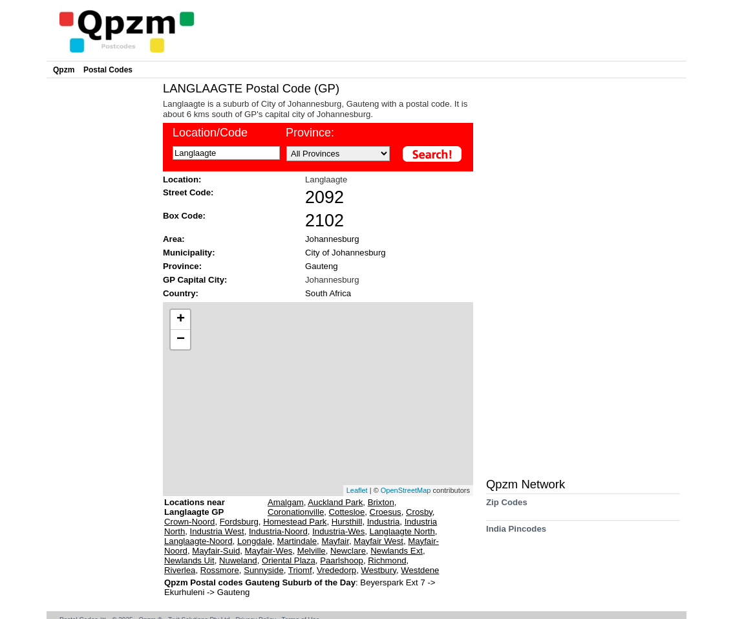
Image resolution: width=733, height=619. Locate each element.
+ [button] (180, 319)
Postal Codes (108, 69)
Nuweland (238, 560)
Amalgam (286, 502)
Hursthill (347, 522)
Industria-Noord (278, 531)
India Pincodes (516, 533)
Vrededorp (336, 570)
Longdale (254, 541)
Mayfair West (378, 541)
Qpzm (63, 69)
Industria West (217, 531)
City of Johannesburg (345, 252)
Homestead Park (294, 522)
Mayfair (335, 541)
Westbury (378, 570)
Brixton (381, 502)
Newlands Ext (396, 551)
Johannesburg (332, 239)
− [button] (180, 339)
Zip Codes (506, 506)
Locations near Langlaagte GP (194, 507)
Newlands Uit (189, 560)
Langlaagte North (402, 531)
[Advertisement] (101, 275)
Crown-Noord (189, 522)
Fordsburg (239, 522)
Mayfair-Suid (216, 551)
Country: (180, 293)
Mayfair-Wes (269, 551)
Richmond (387, 560)
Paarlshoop (341, 560)
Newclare (348, 551)
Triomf (300, 570)
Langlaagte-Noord (198, 541)
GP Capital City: (195, 280)
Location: (182, 179)
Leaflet (357, 490)
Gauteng (321, 266)
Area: (174, 239)
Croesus (385, 512)
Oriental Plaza (288, 560)
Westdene (420, 570)
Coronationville (296, 512)
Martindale (297, 541)
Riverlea (179, 570)
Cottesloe (347, 512)
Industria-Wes (338, 531)
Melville (311, 551)
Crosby (419, 512)
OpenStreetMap (406, 490)
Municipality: (189, 252)
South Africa (328, 293)
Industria (383, 522)
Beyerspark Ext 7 (393, 582)
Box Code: (184, 216)
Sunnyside (264, 570)
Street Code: (188, 192)
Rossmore (219, 570)
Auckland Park (335, 502)
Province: (310, 132)
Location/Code (210, 132)
